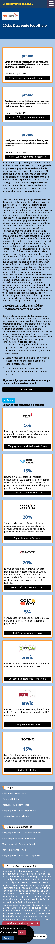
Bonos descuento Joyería (14, 850)
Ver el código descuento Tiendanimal (27, 678)
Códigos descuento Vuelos (14, 793)
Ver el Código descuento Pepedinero (27, 78)
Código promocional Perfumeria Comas (27, 446)
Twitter (9, 400)
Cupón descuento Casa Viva (27, 538)
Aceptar (8, 938)
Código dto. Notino (27, 770)
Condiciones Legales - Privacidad (21, 923)
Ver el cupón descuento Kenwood (27, 587)
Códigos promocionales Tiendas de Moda (21, 833)
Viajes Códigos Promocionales (16, 816)
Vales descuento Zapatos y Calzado (19, 844)
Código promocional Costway (27, 633)
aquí (22, 932)
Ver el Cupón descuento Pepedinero (27, 157)
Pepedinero (27, 389)
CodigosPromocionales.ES (17, 3)
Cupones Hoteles (10, 799)
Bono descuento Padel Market (27, 492)
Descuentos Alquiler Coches (15, 805)
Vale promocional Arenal (27, 724)
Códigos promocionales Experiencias (19, 810)
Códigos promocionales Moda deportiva (21, 855)
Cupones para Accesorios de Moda (18, 838)
